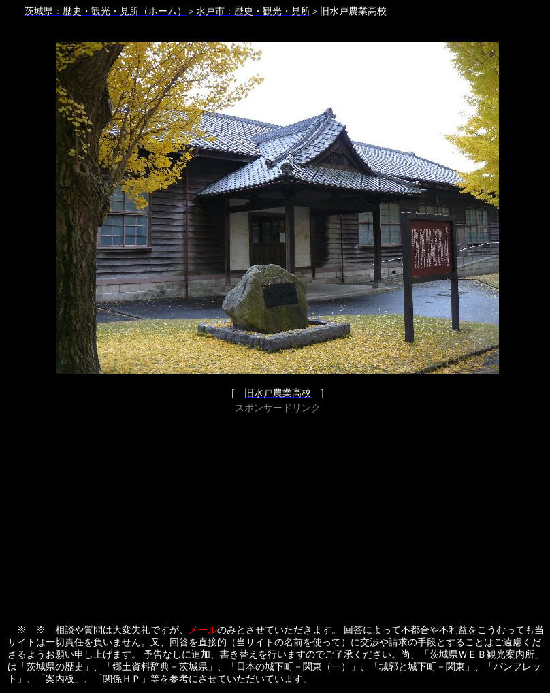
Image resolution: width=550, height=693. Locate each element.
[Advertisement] (277, 512)
